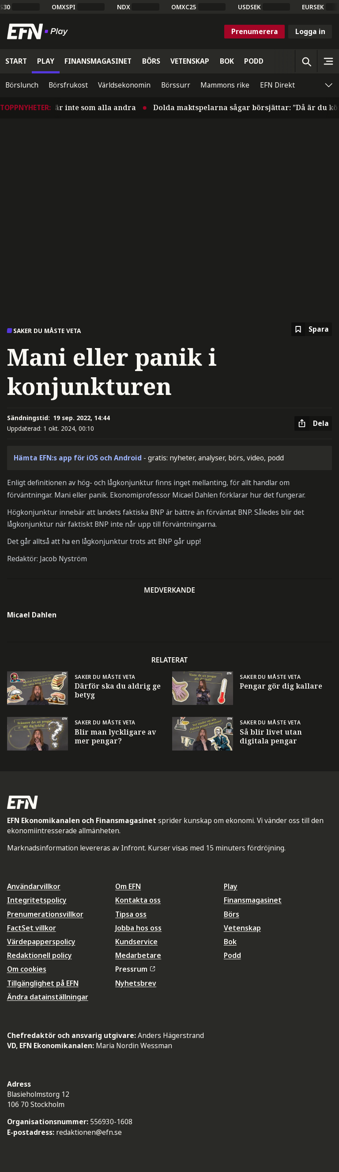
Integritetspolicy (37, 900)
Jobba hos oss (138, 928)
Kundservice (136, 941)
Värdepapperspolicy (41, 941)
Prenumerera (254, 31)
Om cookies (26, 969)
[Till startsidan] (39, 31)
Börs (231, 914)
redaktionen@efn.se (89, 1132)
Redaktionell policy (39, 955)
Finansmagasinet (253, 900)
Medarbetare (138, 955)
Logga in (310, 31)
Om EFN (128, 886)
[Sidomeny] (328, 61)
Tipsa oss (131, 914)
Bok (230, 941)
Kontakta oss (138, 900)
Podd (232, 955)
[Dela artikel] (313, 423)
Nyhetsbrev (135, 983)
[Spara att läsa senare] (311, 329)
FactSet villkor (31, 928)
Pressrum (135, 969)
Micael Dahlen (31, 615)
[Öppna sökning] (306, 61)
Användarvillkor (33, 886)
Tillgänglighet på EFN (43, 983)
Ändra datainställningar (47, 997)
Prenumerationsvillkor (45, 914)
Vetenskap (242, 928)
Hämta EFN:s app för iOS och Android (78, 458)
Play (230, 886)
